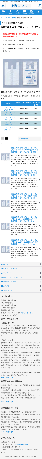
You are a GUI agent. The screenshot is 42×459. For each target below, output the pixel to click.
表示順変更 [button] (24, 139)
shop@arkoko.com (21, 444)
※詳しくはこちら (26, 313)
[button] (3, 5)
